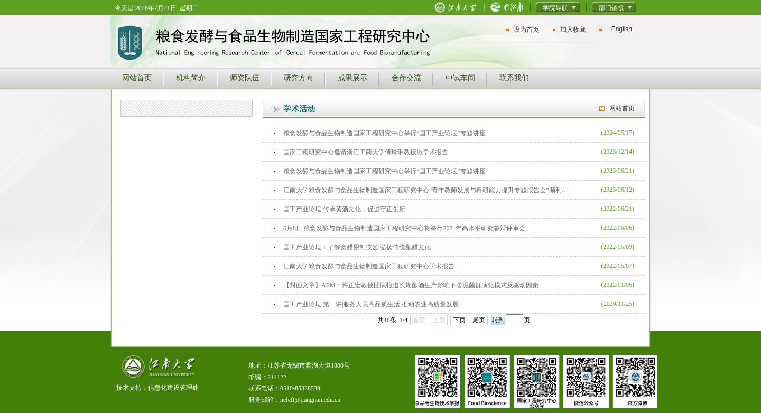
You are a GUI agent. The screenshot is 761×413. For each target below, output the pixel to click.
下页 (459, 320)
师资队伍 (244, 77)
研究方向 (298, 77)
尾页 (478, 320)
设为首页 (526, 29)
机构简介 (191, 77)
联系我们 (514, 77)
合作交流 (406, 77)
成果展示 (352, 77)
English (621, 29)
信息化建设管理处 (173, 387)
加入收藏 (573, 29)
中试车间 (460, 77)
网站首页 (137, 77)
